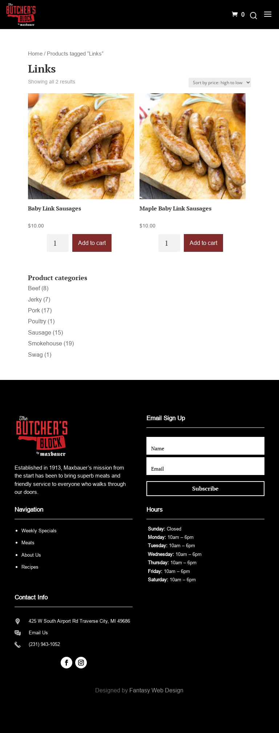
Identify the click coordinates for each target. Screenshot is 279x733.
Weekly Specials (39, 530)
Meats (28, 542)
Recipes (30, 567)
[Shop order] (220, 82)
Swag (35, 355)
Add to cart (92, 243)
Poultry (37, 321)
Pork (34, 310)
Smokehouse (45, 343)
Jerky (35, 299)
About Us (31, 555)
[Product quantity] (58, 243)
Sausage (39, 332)
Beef (34, 288)
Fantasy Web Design (156, 690)
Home (35, 54)
